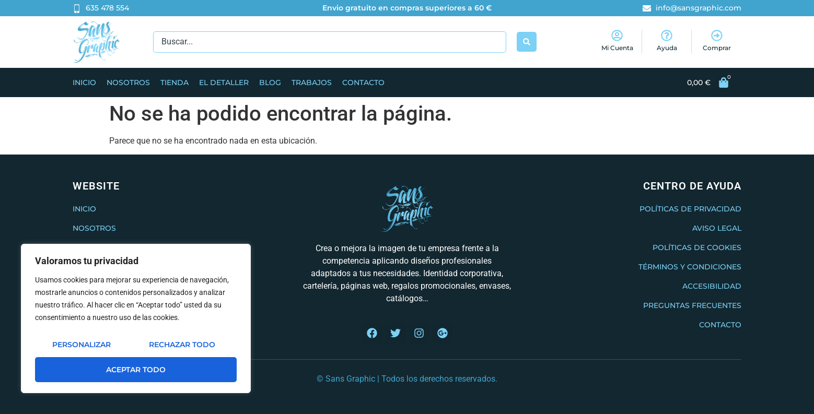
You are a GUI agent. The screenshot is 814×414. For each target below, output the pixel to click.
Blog (270, 82)
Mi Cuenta (617, 48)
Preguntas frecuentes (692, 305)
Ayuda (667, 48)
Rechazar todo (182, 344)
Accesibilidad (711, 286)
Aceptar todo (136, 369)
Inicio (84, 82)
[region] (136, 318)
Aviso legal (716, 228)
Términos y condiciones (689, 266)
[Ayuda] (666, 35)
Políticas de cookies (697, 247)
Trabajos (312, 82)
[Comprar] (717, 35)
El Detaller (224, 82)
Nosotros (128, 82)
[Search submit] (527, 42)
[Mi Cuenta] (617, 35)
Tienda (174, 82)
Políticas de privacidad (690, 209)
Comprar (717, 48)
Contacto (363, 82)
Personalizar (81, 344)
